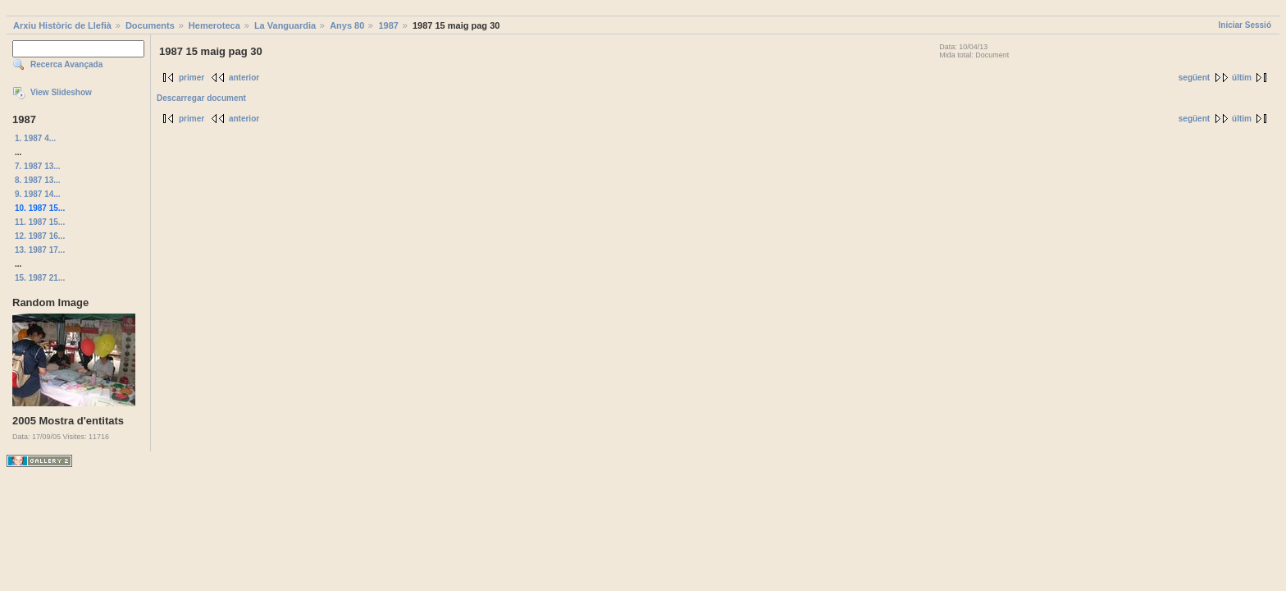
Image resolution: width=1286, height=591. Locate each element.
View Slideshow (61, 92)
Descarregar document (201, 98)
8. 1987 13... (38, 180)
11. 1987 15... (40, 222)
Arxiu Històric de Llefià (62, 25)
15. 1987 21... (40, 277)
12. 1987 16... (40, 236)
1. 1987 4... (35, 138)
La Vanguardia (285, 25)
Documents (150, 25)
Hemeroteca (214, 25)
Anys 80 (347, 25)
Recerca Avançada (66, 64)
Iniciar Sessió (1245, 25)
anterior (244, 77)
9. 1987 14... (38, 194)
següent (1194, 77)
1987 (388, 25)
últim (1242, 77)
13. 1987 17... (40, 249)
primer (191, 77)
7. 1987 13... (38, 166)
